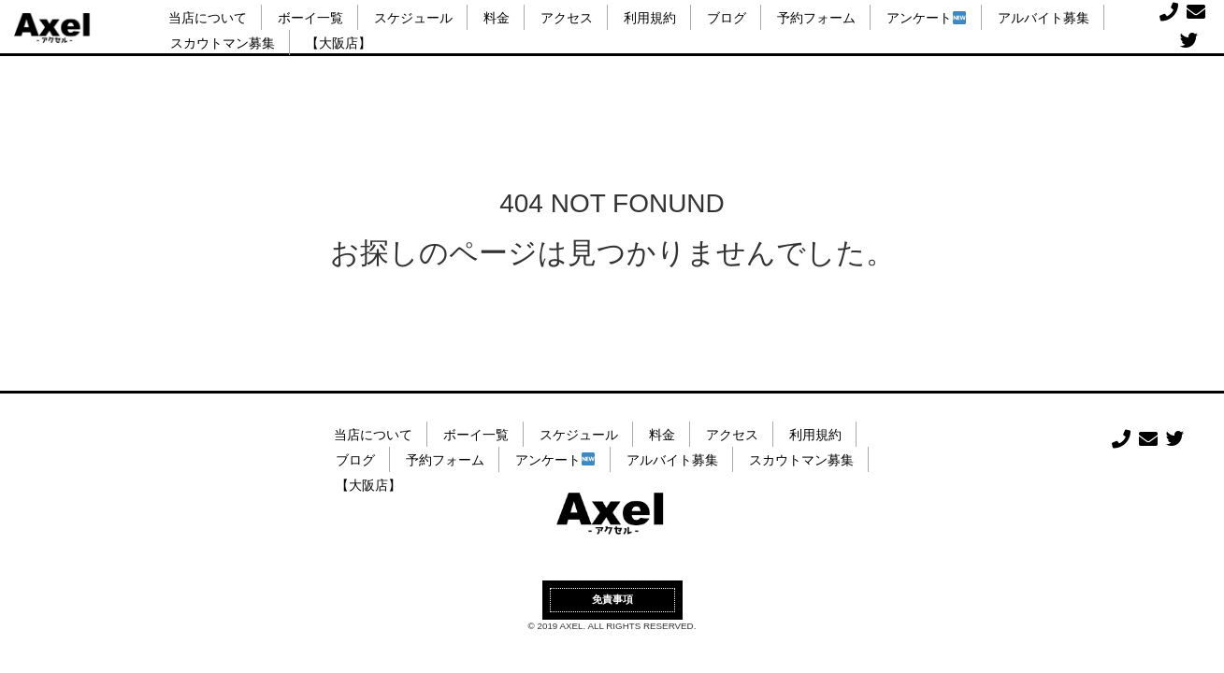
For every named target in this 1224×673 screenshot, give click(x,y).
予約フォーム (816, 18)
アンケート (926, 18)
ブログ (726, 18)
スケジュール (413, 18)
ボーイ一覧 (310, 18)
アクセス (566, 18)
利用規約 (650, 18)
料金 (496, 18)
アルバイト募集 (1043, 18)
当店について (207, 18)
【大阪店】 (338, 43)
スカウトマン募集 (222, 43)
